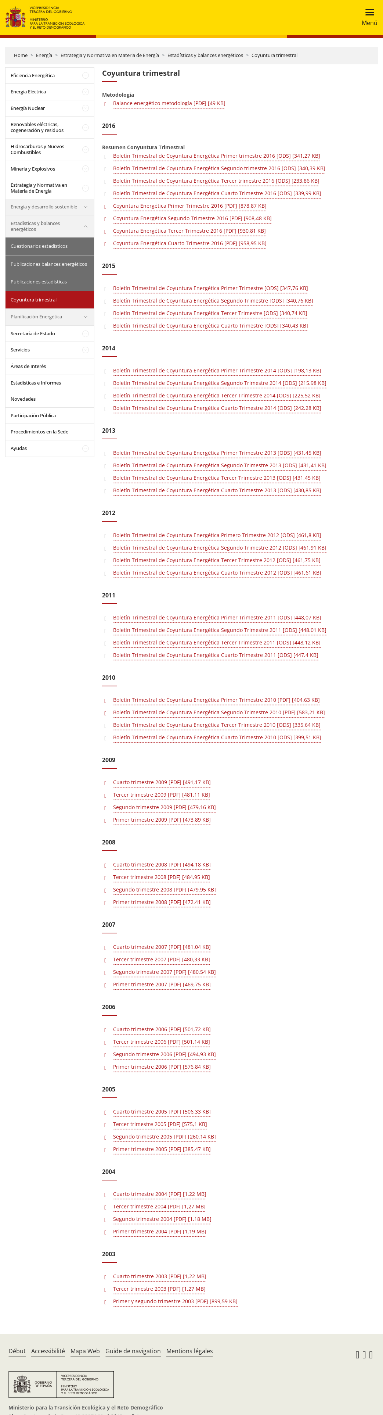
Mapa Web (85, 1351)
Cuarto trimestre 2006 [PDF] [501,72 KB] (162, 1029)
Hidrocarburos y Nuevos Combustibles (37, 149)
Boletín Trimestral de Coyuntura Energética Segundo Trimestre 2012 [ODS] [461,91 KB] (219, 547)
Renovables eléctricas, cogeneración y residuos (37, 127)
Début (17, 1351)
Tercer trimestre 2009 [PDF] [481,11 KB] (161, 794)
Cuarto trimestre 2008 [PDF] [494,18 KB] (162, 864)
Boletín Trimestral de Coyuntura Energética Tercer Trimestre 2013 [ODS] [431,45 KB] (217, 477)
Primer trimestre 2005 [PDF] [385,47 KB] (162, 1149)
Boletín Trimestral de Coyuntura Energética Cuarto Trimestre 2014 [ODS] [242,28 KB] (217, 407)
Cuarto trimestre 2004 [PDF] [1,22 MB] (159, 1193)
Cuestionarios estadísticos (39, 246)
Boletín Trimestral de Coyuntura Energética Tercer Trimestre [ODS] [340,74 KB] (210, 313)
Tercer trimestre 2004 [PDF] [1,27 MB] (159, 1206)
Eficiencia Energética (33, 75)
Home (21, 55)
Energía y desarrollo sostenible (44, 206)
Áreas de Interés (28, 366)
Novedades (23, 399)
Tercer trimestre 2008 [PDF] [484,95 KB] (161, 876)
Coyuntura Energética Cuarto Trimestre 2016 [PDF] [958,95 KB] (190, 243)
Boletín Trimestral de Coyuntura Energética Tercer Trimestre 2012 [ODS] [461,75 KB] (217, 560)
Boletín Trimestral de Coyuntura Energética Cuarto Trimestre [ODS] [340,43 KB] (210, 325)
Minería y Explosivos (33, 168)
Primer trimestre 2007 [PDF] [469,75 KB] (162, 984)
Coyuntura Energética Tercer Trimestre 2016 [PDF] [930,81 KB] (189, 230)
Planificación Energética (36, 316)
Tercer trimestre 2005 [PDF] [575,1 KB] (160, 1124)
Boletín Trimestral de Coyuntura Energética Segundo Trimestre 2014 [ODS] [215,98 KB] (219, 382)
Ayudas (19, 448)
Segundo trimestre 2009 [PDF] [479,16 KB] (164, 807)
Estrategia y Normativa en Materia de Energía (110, 55)
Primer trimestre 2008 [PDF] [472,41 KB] (162, 901)
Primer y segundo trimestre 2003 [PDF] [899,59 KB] (175, 1301)
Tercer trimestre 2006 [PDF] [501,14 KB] (161, 1041)
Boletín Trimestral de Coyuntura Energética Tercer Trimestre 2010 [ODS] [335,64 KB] (217, 724)
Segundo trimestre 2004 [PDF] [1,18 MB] (162, 1218)
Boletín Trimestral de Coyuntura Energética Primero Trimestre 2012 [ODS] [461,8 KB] (217, 535)
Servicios (20, 349)
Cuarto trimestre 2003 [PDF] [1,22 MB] (159, 1276)
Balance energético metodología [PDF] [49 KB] (169, 103)
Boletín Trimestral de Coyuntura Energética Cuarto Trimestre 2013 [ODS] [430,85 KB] (217, 490)
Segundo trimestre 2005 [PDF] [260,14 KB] (164, 1136)
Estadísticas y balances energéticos (205, 55)
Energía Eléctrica (28, 91)
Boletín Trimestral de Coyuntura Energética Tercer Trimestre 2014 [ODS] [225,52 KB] (217, 395)
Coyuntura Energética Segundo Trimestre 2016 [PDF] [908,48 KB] (192, 218)
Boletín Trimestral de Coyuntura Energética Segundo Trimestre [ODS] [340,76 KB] (213, 300)
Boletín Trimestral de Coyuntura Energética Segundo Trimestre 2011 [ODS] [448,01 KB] (219, 629)
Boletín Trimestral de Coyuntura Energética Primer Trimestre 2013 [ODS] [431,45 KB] (217, 452)
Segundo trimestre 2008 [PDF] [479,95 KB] (164, 889)
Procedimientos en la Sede (39, 431)
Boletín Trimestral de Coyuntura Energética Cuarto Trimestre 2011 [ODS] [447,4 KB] (215, 654)
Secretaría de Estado (33, 333)
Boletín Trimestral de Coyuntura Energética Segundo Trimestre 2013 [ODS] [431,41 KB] (219, 465)
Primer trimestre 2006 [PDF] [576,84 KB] (162, 1066)
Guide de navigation (133, 1351)
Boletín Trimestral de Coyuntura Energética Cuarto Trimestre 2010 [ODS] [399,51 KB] (217, 737)
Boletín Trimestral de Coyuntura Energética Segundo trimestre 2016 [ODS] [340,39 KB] (219, 168)
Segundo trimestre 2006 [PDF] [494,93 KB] (164, 1054)
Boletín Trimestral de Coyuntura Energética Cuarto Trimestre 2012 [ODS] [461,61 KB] (217, 572)
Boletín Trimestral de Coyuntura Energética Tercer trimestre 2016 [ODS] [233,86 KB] (216, 180)
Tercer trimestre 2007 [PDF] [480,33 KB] (161, 959)
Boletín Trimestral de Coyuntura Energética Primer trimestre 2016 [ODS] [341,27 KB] (216, 155)
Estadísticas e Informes (36, 382)
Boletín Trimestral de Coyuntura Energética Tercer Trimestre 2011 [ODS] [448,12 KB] (217, 642)
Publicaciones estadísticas (39, 281)
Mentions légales (189, 1351)
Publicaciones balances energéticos (49, 264)
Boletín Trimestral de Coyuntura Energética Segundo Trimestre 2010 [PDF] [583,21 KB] (219, 712)
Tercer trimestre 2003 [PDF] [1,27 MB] (159, 1288)
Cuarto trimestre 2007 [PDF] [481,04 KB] (162, 946)
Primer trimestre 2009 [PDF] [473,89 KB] (162, 819)
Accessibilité (48, 1351)
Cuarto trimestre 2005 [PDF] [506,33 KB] (162, 1111)
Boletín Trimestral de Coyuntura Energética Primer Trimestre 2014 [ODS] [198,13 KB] (217, 370)
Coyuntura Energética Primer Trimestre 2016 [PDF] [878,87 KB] (190, 205)
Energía (44, 55)
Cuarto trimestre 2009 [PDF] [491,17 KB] (162, 782)
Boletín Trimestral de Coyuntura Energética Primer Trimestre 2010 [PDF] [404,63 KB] (216, 699)
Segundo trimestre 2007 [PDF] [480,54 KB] (164, 971)
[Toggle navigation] (367, 17)
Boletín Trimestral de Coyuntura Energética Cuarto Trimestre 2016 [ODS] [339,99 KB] (217, 193)
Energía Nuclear (28, 108)
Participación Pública (33, 415)
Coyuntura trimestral (274, 55)
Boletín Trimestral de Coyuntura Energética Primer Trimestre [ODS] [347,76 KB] (210, 288)
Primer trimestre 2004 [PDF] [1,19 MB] (159, 1231)
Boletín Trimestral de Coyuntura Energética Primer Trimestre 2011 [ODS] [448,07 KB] (217, 617)
